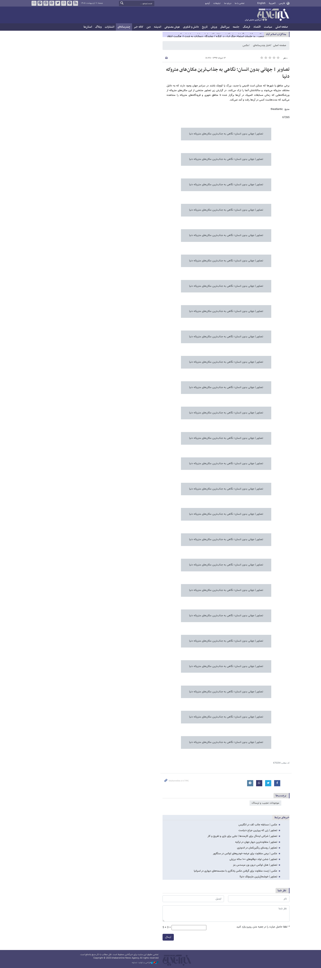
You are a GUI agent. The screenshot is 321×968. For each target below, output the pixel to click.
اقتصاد (257, 27)
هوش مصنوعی (172, 27)
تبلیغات (216, 3)
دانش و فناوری (191, 27)
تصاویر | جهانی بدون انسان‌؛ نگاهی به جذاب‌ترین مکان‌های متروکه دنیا (227, 73)
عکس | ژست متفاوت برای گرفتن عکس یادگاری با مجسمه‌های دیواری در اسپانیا (235, 871)
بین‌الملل (224, 27)
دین (149, 27)
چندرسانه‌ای (124, 27)
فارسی (282, 3)
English (261, 3)
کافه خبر (138, 27)
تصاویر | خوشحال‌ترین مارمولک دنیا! (258, 877)
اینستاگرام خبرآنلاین (64, 3)
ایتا (46, 3)
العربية (272, 3)
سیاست (268, 27)
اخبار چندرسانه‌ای (261, 45)
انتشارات (109, 27)
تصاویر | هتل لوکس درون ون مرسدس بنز (255, 865)
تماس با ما (239, 3)
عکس (246, 45)
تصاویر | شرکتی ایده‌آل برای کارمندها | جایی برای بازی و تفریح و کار (242, 836)
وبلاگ (98, 27)
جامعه (236, 27)
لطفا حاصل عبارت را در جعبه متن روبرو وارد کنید (262, 927)
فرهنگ (246, 27)
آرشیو (207, 3)
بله (40, 3)
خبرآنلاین (266, 15)
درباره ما (227, 3)
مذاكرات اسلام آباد (276, 34)
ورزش (214, 27)
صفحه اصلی (281, 27)
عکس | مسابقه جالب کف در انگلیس (257, 825)
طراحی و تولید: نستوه (145, 962)
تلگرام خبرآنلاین (70, 3)
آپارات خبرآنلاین (52, 3)
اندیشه (157, 27)
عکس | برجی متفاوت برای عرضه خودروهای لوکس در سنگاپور (245, 854)
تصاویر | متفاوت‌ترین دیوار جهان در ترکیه (256, 842)
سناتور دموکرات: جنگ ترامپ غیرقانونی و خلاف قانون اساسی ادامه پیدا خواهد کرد (221, 34)
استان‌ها (88, 27)
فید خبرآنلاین (75, 3)
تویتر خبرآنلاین (58, 3)
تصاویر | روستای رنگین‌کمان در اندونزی (257, 848)
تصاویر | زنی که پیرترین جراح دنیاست (257, 830)
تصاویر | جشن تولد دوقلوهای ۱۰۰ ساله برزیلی (253, 859)
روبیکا (34, 3)
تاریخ (205, 27)
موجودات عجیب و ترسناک (265, 803)
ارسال (168, 937)
